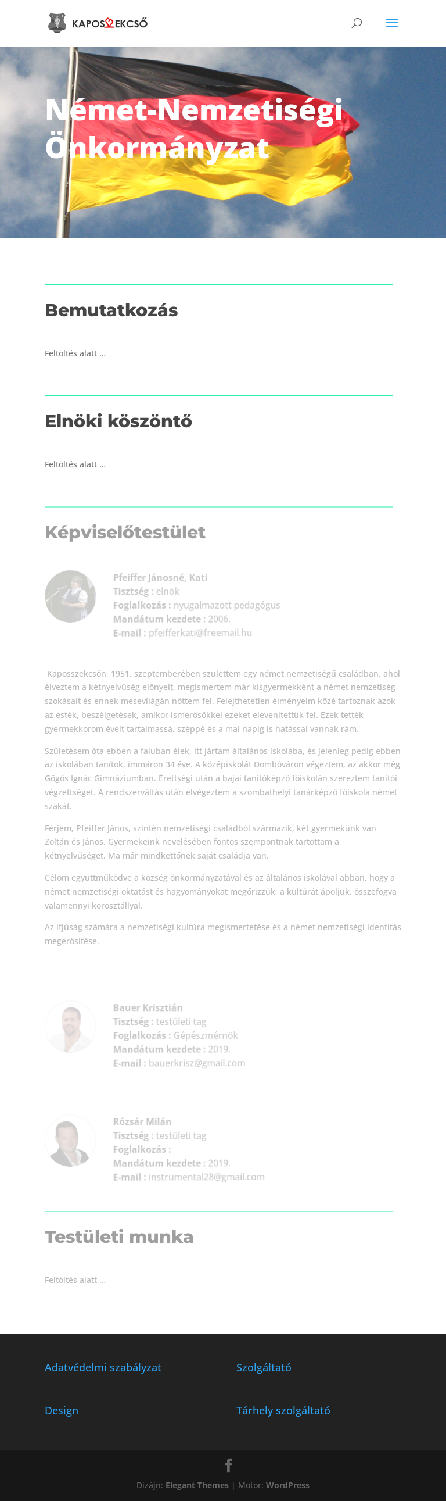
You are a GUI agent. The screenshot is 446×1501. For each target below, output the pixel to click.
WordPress (288, 1485)
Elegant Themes (197, 1485)
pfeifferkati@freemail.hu (195, 632)
